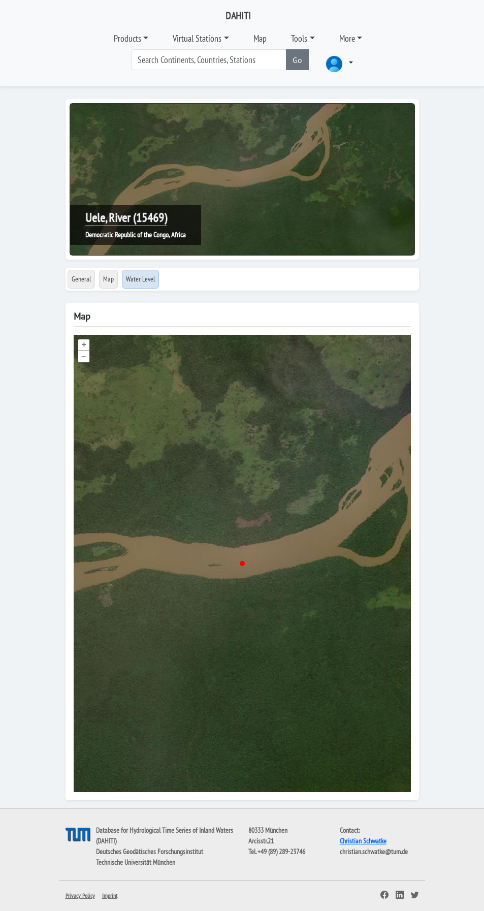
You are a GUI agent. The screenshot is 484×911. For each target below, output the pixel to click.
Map (260, 38)
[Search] (208, 59)
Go (297, 60)
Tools (299, 38)
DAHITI (238, 15)
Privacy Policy (80, 895)
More (347, 38)
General (81, 279)
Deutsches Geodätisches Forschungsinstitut (149, 851)
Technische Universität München (135, 862)
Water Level (140, 279)
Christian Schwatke (363, 840)
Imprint (109, 895)
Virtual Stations (197, 38)
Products (127, 38)
